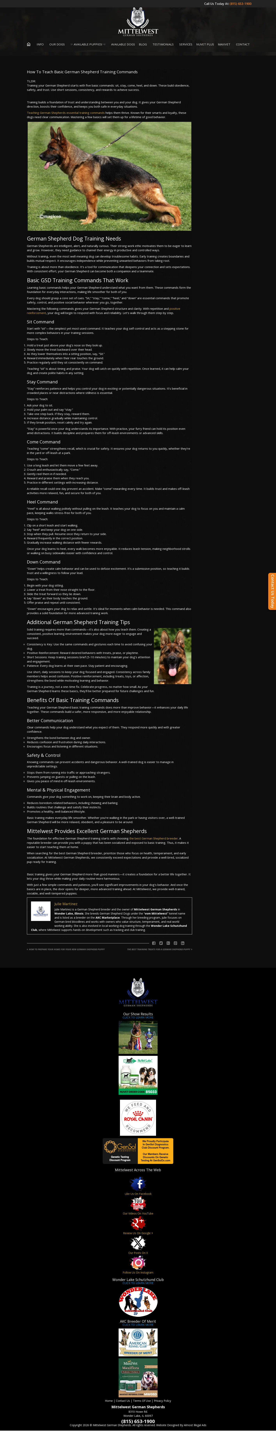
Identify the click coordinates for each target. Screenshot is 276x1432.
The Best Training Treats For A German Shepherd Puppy (158, 950)
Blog (143, 46)
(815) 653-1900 (241, 4)
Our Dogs (56, 46)
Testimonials (162, 46)
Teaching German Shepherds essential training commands (66, 114)
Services (184, 46)
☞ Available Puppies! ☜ (87, 46)
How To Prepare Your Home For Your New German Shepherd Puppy (67, 950)
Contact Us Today (272, 591)
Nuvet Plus (205, 46)
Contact (242, 46)
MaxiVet (224, 46)
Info (39, 46)
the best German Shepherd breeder (153, 840)
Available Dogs (122, 46)
